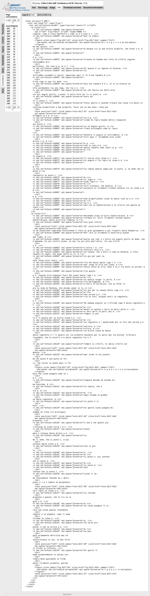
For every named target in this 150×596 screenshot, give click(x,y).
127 (8, 96)
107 (8, 44)
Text (34, 8)
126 (8, 93)
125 (8, 91)
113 (8, 60)
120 (8, 78)
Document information (93, 8)
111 (8, 54)
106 (8, 41)
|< (28, 15)
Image (52, 8)
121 (8, 80)
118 (8, 72)
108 (8, 47)
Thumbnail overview (72, 8)
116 (8, 67)
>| (50, 15)
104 (8, 36)
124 (8, 88)
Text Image (42, 8)
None (3, 90)
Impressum (67, 594)
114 (8, 62)
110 (8, 52)
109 (8, 49)
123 (8, 85)
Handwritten (3, 60)
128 (8, 98)
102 (8, 31)
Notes (3, 70)
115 (8, 65)
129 (8, 101)
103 (8, 34)
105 (8, 39)
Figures (3, 49)
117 (8, 70)
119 (8, 75)
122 (8, 83)
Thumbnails (3, 29)
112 (8, 57)
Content (3, 40)
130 (8, 103)
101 (8, 29)
